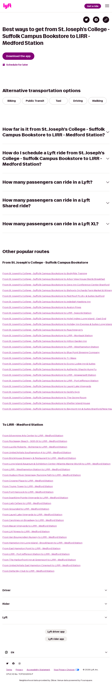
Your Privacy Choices (66, 669)
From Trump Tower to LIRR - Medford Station (27, 486)
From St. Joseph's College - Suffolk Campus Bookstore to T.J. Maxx (39, 358)
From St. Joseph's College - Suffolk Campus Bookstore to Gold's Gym (41, 392)
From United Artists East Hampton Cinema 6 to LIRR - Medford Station (41, 565)
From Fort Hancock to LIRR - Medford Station (27, 492)
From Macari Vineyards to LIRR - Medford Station (29, 525)
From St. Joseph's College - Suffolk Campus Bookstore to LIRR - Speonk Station (46, 313)
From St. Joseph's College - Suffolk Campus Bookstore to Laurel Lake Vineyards (46, 386)
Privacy (19, 669)
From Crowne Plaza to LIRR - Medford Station (27, 480)
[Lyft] (7, 6)
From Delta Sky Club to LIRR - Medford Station (28, 571)
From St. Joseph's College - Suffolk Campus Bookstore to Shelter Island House (46, 403)
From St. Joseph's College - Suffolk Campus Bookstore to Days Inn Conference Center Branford (55, 284)
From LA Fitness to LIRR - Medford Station (26, 531)
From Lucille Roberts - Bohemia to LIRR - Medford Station (34, 446)
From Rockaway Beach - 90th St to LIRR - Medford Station (34, 441)
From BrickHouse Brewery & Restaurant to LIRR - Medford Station (39, 458)
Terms (9, 669)
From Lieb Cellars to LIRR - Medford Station (26, 503)
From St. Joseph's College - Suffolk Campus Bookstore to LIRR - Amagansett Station (49, 375)
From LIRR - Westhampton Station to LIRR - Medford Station (36, 469)
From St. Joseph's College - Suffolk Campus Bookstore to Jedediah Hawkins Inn (46, 301)
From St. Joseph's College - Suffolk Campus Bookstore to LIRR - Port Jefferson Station (50, 380)
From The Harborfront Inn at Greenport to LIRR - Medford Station (39, 559)
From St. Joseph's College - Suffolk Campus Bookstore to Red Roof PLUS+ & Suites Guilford (53, 296)
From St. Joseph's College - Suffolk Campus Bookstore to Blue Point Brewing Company (51, 352)
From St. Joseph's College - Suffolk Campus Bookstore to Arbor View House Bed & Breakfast (53, 279)
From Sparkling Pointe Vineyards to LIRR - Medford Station (35, 497)
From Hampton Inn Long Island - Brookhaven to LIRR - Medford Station (42, 542)
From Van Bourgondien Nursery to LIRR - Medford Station (34, 537)
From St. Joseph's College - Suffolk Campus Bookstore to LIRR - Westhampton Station (50, 346)
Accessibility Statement (38, 669)
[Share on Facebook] (96, 19)
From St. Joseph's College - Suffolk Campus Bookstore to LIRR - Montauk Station (47, 335)
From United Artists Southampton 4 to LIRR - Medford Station (36, 452)
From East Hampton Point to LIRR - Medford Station (31, 548)
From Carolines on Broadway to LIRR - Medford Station (33, 520)
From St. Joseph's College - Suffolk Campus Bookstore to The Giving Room (44, 397)
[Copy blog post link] (106, 19)
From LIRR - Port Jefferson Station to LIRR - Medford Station (36, 554)
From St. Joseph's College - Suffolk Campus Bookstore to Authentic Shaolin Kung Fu (49, 369)
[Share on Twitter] (86, 19)
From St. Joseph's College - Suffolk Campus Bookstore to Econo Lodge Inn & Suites (48, 363)
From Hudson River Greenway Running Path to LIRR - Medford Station (41, 475)
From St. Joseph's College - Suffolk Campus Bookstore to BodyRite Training (44, 273)
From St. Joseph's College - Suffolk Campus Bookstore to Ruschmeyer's (42, 329)
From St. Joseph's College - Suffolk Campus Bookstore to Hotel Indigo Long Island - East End (54, 318)
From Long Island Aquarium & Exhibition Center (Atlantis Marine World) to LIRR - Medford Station (56, 463)
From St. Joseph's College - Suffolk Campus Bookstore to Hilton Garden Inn (44, 341)
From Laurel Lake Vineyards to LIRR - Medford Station (32, 514)
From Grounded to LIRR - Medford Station (25, 508)
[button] (107, 5)
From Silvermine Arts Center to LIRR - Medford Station (32, 435)
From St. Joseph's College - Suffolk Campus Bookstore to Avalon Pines (41, 307)
